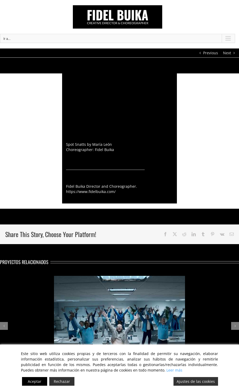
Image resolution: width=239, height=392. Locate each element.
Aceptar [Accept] (34, 381)
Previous (210, 52)
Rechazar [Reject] (62, 381)
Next (227, 52)
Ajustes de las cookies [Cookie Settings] (196, 381)
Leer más (174, 370)
